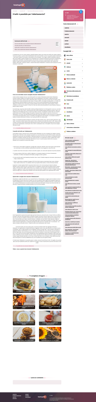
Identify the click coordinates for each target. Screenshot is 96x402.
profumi (67, 43)
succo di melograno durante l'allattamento (24, 173)
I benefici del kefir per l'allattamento (23, 45)
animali (66, 40)
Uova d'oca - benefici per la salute (72, 221)
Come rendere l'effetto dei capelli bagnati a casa (72, 158)
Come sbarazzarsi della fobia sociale (73, 227)
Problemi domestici (69, 31)
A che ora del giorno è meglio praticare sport (71, 178)
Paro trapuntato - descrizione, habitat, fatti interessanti (71, 230)
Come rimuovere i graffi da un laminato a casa (71, 203)
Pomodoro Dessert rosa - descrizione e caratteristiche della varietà (73, 212)
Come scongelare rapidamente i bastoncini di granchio (72, 141)
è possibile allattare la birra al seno (23, 128)
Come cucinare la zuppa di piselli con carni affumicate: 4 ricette (73, 188)
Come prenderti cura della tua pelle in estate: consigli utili (73, 207)
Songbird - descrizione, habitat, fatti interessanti (73, 171)
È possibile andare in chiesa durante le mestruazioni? (73, 144)
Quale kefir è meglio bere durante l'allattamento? (25, 47)
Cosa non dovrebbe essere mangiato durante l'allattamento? (28, 43)
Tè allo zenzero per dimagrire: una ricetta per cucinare (72, 193)
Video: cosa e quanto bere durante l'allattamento (25, 49)
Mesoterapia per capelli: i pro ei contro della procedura (72, 200)
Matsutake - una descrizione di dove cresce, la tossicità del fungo (73, 168)
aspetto (67, 34)
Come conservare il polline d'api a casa (72, 174)
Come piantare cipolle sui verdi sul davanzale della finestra (72, 164)
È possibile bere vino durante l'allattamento (25, 245)
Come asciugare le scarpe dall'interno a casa (73, 151)
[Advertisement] (37, 24)
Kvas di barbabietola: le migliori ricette (72, 181)
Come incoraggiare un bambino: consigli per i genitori (72, 216)
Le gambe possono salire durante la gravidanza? (72, 219)
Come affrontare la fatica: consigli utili (72, 184)
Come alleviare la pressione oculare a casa (73, 148)
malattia (67, 27)
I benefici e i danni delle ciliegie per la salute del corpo (73, 154)
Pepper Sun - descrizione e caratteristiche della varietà (71, 161)
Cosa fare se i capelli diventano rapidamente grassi (72, 234)
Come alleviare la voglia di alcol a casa (73, 190)
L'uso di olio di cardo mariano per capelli (72, 197)
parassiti (67, 37)
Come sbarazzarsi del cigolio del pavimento (72, 225)
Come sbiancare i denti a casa (71, 209)
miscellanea (67, 47)
